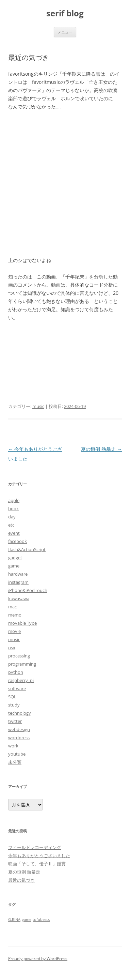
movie (14, 631)
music (38, 406)
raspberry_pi (21, 680)
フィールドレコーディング (34, 847)
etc (11, 525)
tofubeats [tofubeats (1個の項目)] (41, 919)
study (14, 705)
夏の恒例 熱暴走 (101, 449)
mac (12, 607)
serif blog (65, 13)
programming (22, 664)
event (14, 533)
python (15, 672)
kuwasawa (18, 598)
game (13, 566)
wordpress (19, 737)
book (13, 508)
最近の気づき (21, 880)
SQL (12, 697)
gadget (15, 558)
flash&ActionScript (27, 549)
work (13, 746)
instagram (18, 582)
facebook (17, 541)
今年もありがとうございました (39, 855)
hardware (18, 574)
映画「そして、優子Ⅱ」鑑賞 (37, 864)
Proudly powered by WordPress (37, 958)
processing (19, 656)
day (12, 517)
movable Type (22, 623)
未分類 (14, 762)
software (17, 688)
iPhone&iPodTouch (27, 590)
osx (11, 647)
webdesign (19, 729)
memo (14, 615)
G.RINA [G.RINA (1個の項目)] (14, 919)
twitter (15, 721)
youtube (17, 754)
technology (19, 713)
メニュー (65, 31)
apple (13, 500)
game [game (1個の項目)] (26, 919)
